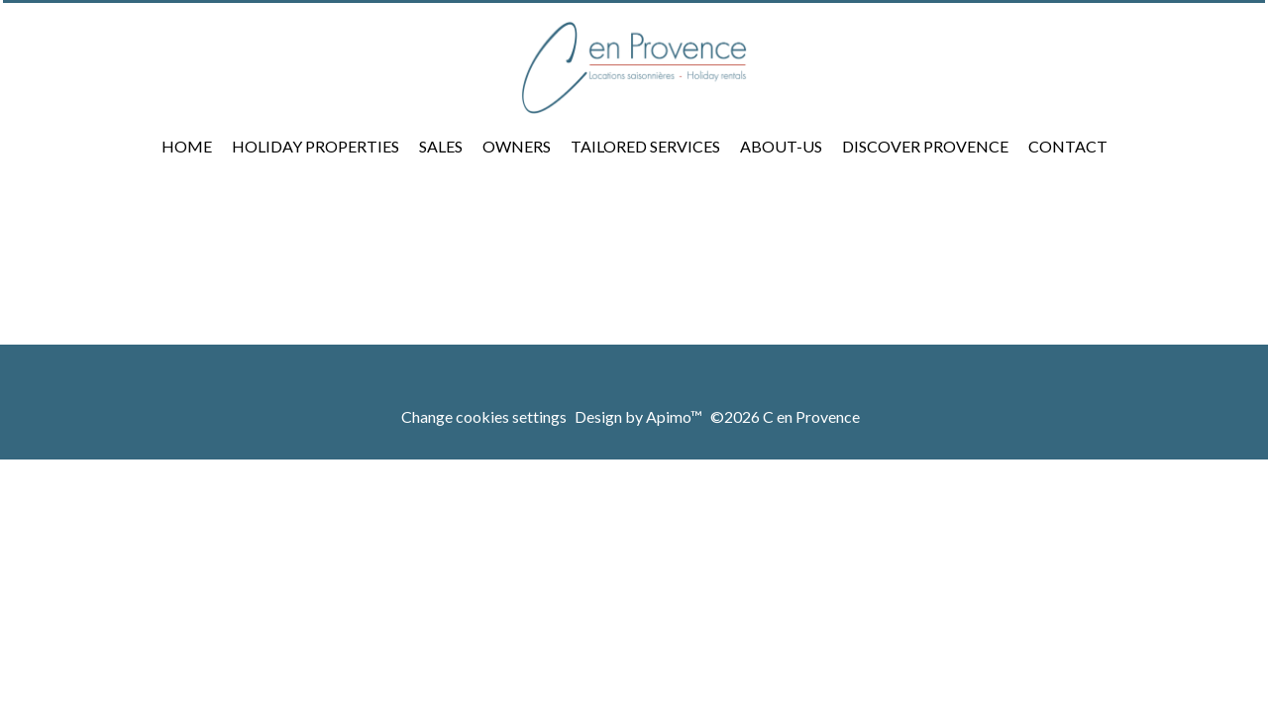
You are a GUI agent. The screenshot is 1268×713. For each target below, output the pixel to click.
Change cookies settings (484, 416)
